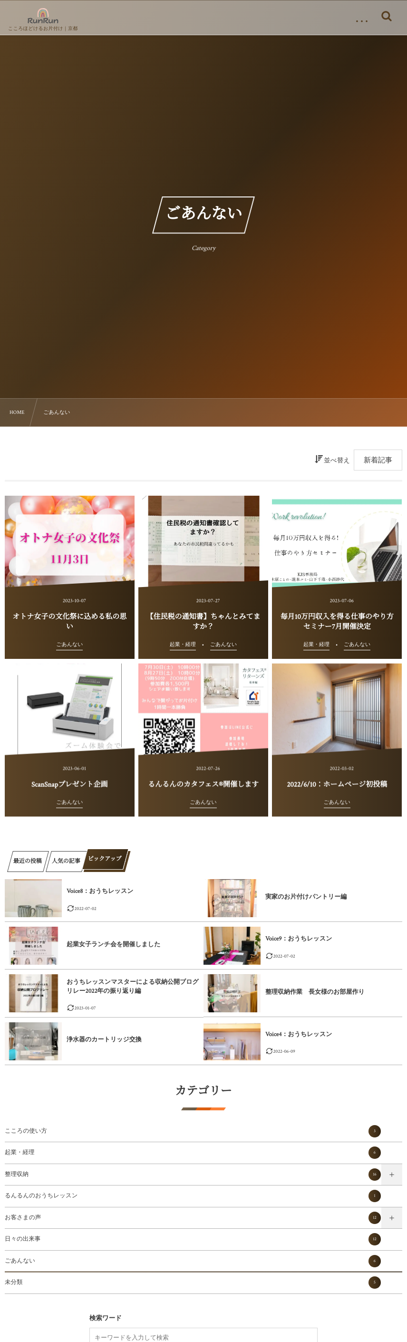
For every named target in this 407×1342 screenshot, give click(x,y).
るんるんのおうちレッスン (193, 1196)
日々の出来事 (193, 1239)
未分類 (193, 1282)
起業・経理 (193, 1152)
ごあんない (193, 1261)
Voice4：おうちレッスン (298, 1034)
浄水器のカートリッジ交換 (104, 1040)
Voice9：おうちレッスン (298, 939)
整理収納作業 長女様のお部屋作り (315, 992)
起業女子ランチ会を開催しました (113, 944)
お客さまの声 (193, 1218)
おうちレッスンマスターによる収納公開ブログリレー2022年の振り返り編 (133, 986)
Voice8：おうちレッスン (100, 891)
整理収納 (193, 1174)
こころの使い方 (193, 1131)
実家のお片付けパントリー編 (306, 897)
